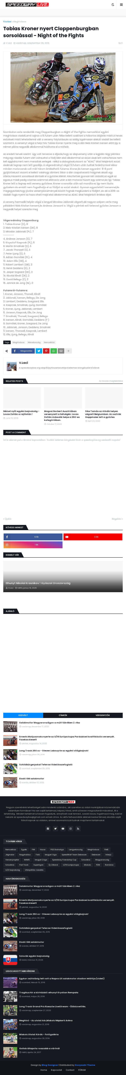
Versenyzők (103, 715)
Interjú (108, 854)
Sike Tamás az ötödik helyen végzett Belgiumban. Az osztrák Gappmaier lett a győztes (103, 414)
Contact (70, 1070)
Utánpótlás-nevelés (34, 870)
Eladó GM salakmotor (31, 778)
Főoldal (7, 21)
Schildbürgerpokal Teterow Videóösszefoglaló (46, 764)
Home (44, 1070)
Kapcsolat (56, 1070)
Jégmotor (9, 854)
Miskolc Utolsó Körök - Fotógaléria (39, 1034)
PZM (98, 865)
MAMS (27, 859)
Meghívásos (19, 21)
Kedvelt (23, 715)
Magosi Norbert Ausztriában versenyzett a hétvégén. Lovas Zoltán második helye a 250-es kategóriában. (62, 416)
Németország (34, 342)
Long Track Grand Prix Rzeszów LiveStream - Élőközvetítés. (52, 1006)
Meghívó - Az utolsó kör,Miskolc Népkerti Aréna (46, 1020)
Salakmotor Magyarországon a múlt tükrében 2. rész (49, 722)
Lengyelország (76, 849)
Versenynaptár (12, 859)
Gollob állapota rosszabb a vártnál (39, 1048)
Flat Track (23, 865)
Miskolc (87, 865)
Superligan (38, 865)
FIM (33, 849)
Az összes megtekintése (111, 381)
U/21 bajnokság (12, 870)
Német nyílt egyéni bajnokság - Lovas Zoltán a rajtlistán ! (21, 413)
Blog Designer (50, 1065)
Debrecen (96, 854)
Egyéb (24, 849)
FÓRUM (82, 1070)
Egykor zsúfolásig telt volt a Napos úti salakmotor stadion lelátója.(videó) (62, 978)
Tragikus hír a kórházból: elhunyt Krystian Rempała (48, 992)
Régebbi (116, 518)
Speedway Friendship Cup (64, 859)
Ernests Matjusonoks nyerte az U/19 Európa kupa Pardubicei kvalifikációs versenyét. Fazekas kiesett (67, 738)
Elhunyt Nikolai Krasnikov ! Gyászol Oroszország (38, 583)
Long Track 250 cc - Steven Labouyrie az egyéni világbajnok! (53, 750)
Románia (109, 865)
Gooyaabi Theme (85, 1065)
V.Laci (23, 363)
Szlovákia (85, 859)
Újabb (8, 518)
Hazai (42, 849)
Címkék (63, 715)
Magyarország (102, 859)
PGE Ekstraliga (57, 849)
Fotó (38, 854)
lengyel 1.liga (51, 854)
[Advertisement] (63, 686)
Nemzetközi (49, 342)
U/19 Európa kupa (71, 865)
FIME (106, 849)
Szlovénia (9, 865)
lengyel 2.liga (41, 859)
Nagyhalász (25, 854)
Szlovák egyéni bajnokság (34, 956)
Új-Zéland (53, 865)
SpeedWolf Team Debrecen (74, 854)
